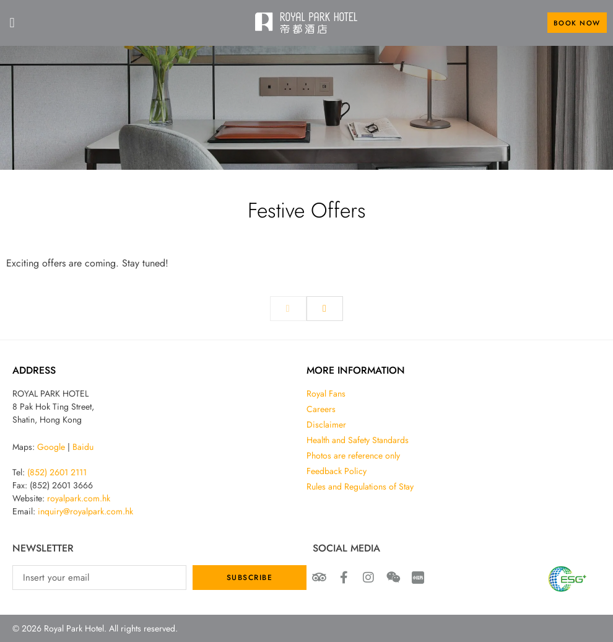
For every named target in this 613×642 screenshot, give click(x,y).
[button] (12, 22)
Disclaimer (326, 424)
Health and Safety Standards (357, 440)
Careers (321, 409)
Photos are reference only (353, 455)
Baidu (82, 446)
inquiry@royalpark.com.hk (85, 511)
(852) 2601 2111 (57, 472)
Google (51, 446)
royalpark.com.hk (78, 498)
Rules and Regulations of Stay (360, 486)
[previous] (288, 308)
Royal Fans (326, 393)
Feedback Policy (336, 471)
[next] (324, 308)
